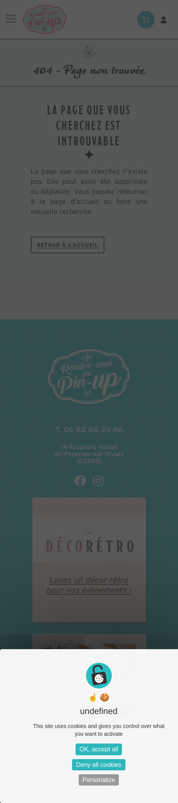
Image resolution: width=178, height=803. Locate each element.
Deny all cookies (99, 764)
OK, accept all (98, 749)
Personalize (99, 780)
